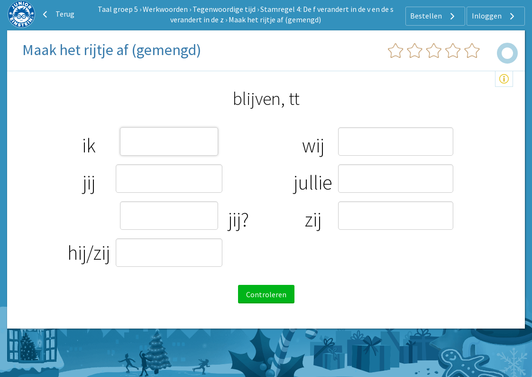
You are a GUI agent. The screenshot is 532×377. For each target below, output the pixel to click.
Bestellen (433, 16)
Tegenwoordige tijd (224, 9)
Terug (57, 14)
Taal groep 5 (118, 9)
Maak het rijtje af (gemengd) (275, 19)
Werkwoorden (165, 9)
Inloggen (494, 16)
